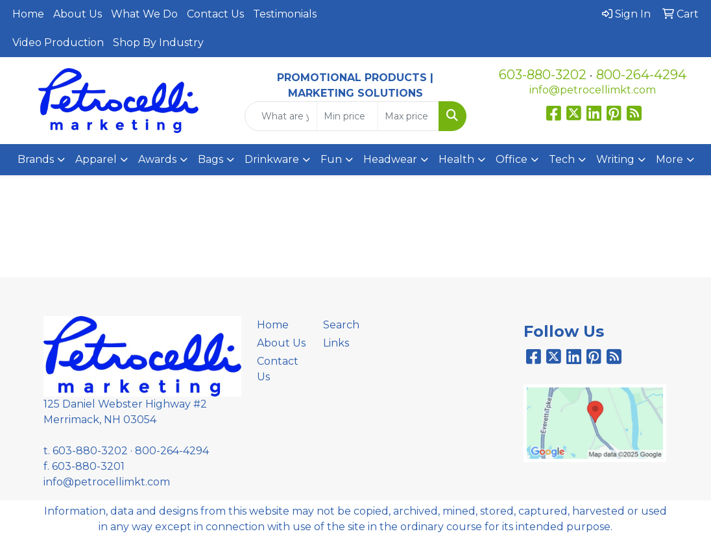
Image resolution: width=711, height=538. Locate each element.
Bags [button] (210, 159)
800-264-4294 (641, 74)
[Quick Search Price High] (408, 116)
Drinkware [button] (272, 159)
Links (336, 343)
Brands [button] (36, 159)
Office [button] (511, 159)
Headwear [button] (390, 159)
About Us (77, 14)
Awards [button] (157, 159)
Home (28, 14)
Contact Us (215, 14)
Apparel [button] (96, 159)
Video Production (58, 42)
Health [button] (456, 159)
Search (341, 325)
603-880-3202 (542, 74)
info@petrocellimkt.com (592, 90)
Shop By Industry (158, 42)
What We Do (144, 14)
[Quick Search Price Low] (347, 116)
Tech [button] (562, 159)
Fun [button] (331, 159)
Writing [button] (615, 159)
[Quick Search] (281, 116)
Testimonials (285, 14)
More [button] (669, 159)
